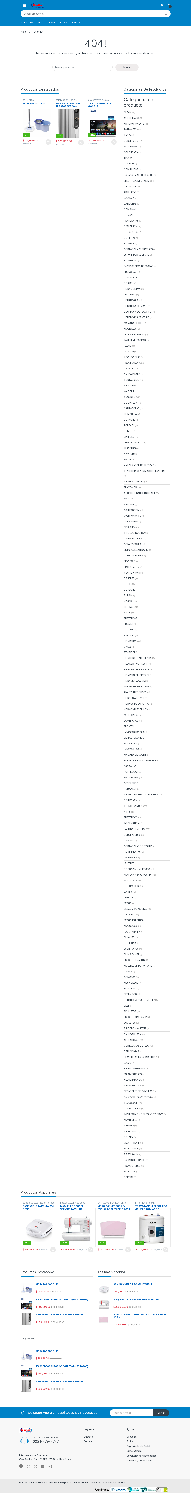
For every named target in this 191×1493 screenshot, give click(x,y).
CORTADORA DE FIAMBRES (138, 249)
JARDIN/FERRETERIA (134, 829)
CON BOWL (130, 209)
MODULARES (131, 925)
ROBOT (128, 431)
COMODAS (129, 977)
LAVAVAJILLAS (131, 749)
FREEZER (128, 624)
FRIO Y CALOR (131, 567)
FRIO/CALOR (130, 487)
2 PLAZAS (129, 163)
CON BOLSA (130, 414)
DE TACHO (129, 419)
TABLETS (129, 1125)
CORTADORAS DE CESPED (138, 846)
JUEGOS (128, 897)
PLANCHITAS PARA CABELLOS (139, 1057)
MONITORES (130, 1119)
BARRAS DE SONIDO (134, 1160)
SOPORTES (130, 1177)
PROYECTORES (132, 1165)
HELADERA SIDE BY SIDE (136, 669)
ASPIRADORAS (131, 408)
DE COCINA (130, 186)
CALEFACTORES (132, 515)
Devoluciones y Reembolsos (142, 1455)
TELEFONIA (130, 1131)
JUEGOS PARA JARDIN (135, 1017)
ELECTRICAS (130, 618)
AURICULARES (131, 118)
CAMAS (128, 971)
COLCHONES (131, 152)
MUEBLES (129, 863)
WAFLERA (129, 391)
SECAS (127, 459)
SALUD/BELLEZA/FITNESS (137, 1097)
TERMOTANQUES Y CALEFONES (141, 794)
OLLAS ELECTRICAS (134, 334)
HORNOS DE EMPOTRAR (137, 703)
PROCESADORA (132, 362)
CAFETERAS (130, 226)
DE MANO (129, 215)
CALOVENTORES (133, 538)
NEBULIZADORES (133, 1079)
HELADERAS (130, 641)
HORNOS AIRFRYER (134, 698)
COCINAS (129, 607)
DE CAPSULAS (131, 232)
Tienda (39, 22)
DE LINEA (128, 1137)
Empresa (51, 22)
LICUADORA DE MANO (135, 306)
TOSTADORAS (131, 380)
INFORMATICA (131, 823)
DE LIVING (129, 914)
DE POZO (129, 629)
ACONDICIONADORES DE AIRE (139, 493)
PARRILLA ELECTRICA (135, 340)
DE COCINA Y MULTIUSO (137, 869)
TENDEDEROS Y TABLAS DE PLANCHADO (145, 471)
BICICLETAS (130, 1011)
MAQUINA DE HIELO (134, 323)
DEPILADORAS (131, 1051)
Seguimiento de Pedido (139, 1446)
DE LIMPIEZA (28, 100)
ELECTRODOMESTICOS (136, 180)
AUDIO (127, 112)
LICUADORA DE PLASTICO (137, 311)
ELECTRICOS (131, 817)
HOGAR (128, 601)
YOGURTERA (131, 397)
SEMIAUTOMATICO (134, 737)
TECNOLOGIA (131, 1103)
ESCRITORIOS (131, 948)
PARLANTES (130, 129)
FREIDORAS (130, 272)
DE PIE (127, 584)
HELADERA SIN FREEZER (136, 675)
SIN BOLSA (129, 436)
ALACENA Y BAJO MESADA (138, 874)
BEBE (126, 1005)
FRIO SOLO (130, 561)
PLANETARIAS (131, 220)
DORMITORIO (131, 141)
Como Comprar (134, 1451)
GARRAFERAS (131, 521)
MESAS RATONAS (133, 920)
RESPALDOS (130, 994)
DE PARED (129, 578)
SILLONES (129, 937)
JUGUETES (130, 1022)
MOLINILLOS (130, 328)
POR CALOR (130, 788)
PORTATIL (129, 425)
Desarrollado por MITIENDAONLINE (68, 1482)
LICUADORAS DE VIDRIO (136, 317)
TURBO (128, 595)
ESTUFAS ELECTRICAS (67, 101)
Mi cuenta (132, 1436)
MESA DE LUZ (131, 982)
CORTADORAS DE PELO (136, 1045)
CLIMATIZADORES (133, 555)
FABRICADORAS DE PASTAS (138, 266)
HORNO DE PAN (132, 289)
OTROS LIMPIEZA (133, 442)
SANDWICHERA (132, 374)
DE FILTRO (129, 237)
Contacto (75, 22)
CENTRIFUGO (131, 783)
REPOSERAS (130, 857)
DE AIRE (128, 283)
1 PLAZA (128, 158)
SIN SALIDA (130, 527)
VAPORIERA (130, 385)
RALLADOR (129, 368)
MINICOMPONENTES (135, 123)
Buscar (166, 13)
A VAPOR (129, 453)
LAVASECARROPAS (134, 732)
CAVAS (127, 646)
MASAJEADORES (133, 1074)
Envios (63, 22)
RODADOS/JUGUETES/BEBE (138, 1000)
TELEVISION (103, 100)
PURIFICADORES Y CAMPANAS (140, 760)
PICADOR (129, 351)
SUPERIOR (129, 743)
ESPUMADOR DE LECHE (136, 254)
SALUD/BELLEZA (132, 1034)
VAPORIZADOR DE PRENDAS (139, 465)
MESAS (127, 903)
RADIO (127, 135)
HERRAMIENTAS (132, 851)
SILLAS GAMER (131, 954)
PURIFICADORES (132, 772)
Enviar (161, 1412)
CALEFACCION (62, 100)
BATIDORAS (130, 203)
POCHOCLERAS (132, 357)
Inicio (23, 31)
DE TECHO (129, 589)
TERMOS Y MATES (134, 481)
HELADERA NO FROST (135, 663)
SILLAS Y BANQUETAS (135, 908)
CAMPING (129, 840)
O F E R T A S (26, 22)
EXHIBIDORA (130, 652)
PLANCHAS (130, 448)
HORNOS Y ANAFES (134, 680)
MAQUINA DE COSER (135, 754)
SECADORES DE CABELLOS (138, 1091)
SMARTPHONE (131, 1142)
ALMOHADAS (131, 146)
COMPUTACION (132, 1108)
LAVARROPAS (131, 720)
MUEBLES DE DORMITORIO (138, 965)
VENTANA (129, 504)
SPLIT (127, 498)
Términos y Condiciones (139, 1460)
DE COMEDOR (131, 886)
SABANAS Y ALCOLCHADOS (138, 175)
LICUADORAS (131, 300)
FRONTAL (129, 726)
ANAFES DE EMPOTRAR (136, 686)
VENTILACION (131, 572)
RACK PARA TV (132, 931)
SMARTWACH (131, 1148)
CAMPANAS (130, 766)
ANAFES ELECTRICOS (135, 692)
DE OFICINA (130, 943)
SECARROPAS (131, 777)
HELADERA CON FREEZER (137, 658)
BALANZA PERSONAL (135, 1068)
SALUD (127, 1062)
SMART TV (93, 100)
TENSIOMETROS (132, 1085)
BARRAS (128, 891)
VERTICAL (129, 635)
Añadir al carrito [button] (48, 142)
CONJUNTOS (131, 169)
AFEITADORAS (131, 1040)
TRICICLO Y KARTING (135, 1028)
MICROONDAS (131, 715)
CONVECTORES (132, 544)
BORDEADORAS (132, 834)
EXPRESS (129, 243)
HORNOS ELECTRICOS (136, 709)
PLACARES (129, 988)
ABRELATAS (130, 192)
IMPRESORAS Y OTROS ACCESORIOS (143, 1114)
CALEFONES (130, 800)
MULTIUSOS (130, 880)
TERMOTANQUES (133, 806)
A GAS (127, 612)
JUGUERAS (130, 294)
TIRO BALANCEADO (134, 533)
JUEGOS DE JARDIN (134, 960)
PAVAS (127, 345)
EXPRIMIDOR (130, 260)
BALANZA (129, 197)
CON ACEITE (130, 277)
